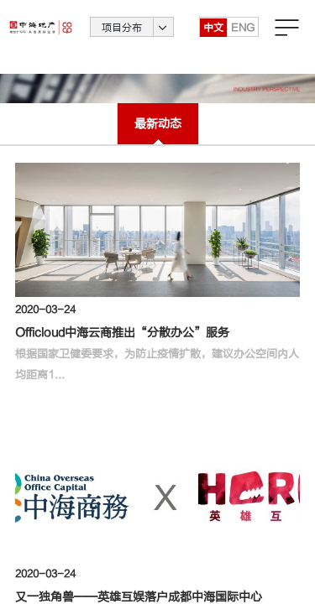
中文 (213, 38)
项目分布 (122, 38)
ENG (243, 38)
